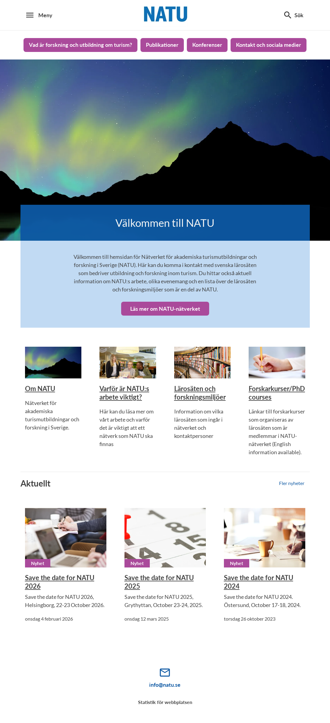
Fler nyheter (291, 483)
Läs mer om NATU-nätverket (165, 308)
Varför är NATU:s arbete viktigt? (124, 392)
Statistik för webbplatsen (165, 702)
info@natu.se (165, 684)
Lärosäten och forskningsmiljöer (200, 392)
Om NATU (40, 388)
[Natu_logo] (165, 15)
